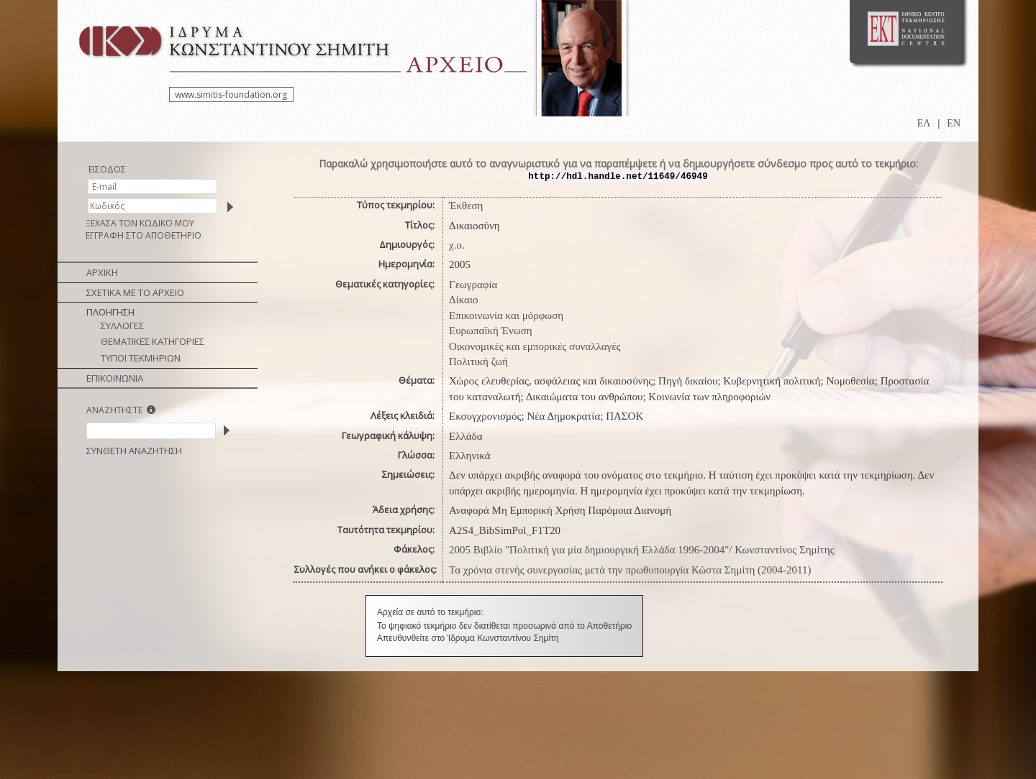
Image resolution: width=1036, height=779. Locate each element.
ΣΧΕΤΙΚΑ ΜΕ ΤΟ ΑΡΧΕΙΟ (135, 292)
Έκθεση (466, 205)
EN (953, 123)
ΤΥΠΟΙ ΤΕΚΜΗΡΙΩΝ (141, 357)
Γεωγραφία (473, 284)
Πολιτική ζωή (478, 361)
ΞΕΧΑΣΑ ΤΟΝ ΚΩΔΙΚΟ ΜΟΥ (140, 223)
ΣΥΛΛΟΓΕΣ (122, 325)
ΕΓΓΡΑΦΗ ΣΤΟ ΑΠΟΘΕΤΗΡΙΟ (143, 235)
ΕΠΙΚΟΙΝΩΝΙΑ (114, 378)
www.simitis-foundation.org (231, 94)
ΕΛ (924, 123)
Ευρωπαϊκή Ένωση (490, 330)
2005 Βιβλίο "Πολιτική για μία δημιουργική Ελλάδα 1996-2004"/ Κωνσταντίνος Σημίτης (641, 550)
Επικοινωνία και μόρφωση (506, 315)
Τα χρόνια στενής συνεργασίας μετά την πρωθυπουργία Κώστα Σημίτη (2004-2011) (630, 570)
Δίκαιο (463, 299)
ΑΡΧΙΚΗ (102, 272)
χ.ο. (457, 245)
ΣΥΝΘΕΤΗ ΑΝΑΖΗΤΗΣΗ (134, 450)
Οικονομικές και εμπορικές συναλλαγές (534, 346)
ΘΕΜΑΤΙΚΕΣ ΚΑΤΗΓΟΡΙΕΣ (152, 341)
